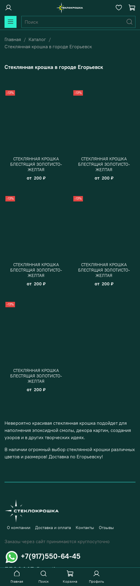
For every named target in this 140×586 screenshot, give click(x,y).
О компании (18, 527)
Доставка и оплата (53, 527)
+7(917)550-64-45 (51, 556)
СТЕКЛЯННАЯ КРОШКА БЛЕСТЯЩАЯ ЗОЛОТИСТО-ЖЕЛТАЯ (36, 164)
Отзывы (106, 527)
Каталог (37, 39)
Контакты (85, 527)
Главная (13, 39)
